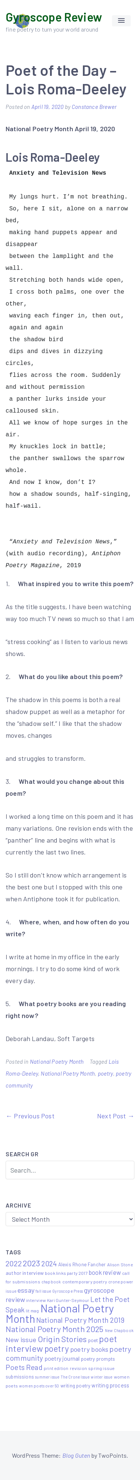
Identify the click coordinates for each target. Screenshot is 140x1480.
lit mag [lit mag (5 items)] (32, 1310)
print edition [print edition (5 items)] (56, 1368)
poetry (105, 1073)
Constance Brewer (94, 106)
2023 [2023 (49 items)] (31, 1263)
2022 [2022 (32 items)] (14, 1263)
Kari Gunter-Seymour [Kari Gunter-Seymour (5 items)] (68, 1300)
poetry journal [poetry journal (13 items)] (62, 1358)
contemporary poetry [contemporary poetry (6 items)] (84, 1281)
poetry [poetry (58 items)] (56, 1348)
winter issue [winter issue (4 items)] (101, 1376)
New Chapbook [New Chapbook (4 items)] (119, 1330)
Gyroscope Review (54, 17)
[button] (121, 20)
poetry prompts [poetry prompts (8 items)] (98, 1358)
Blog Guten (76, 1455)
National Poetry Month (57, 1061)
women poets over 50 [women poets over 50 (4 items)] (39, 1385)
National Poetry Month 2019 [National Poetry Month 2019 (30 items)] (80, 1319)
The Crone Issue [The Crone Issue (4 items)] (75, 1376)
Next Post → (115, 1116)
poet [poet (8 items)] (93, 1340)
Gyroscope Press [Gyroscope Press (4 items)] (67, 1291)
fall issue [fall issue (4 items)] (43, 1291)
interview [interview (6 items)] (36, 1300)
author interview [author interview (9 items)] (25, 1273)
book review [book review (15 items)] (105, 1272)
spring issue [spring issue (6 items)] (101, 1368)
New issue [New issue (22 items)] (21, 1339)
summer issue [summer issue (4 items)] (47, 1376)
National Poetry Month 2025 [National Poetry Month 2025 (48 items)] (55, 1329)
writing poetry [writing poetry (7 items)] (75, 1386)
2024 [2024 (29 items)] (49, 1263)
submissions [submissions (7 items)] (20, 1377)
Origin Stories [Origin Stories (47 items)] (62, 1339)
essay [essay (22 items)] (26, 1290)
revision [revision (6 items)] (78, 1368)
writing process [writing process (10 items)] (110, 1385)
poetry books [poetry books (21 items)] (89, 1349)
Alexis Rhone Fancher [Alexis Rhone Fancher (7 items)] (82, 1264)
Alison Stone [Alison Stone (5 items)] (120, 1264)
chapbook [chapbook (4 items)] (51, 1281)
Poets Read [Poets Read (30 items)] (24, 1367)
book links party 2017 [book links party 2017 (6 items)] (66, 1273)
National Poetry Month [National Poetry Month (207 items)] (60, 1313)
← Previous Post (30, 1116)
